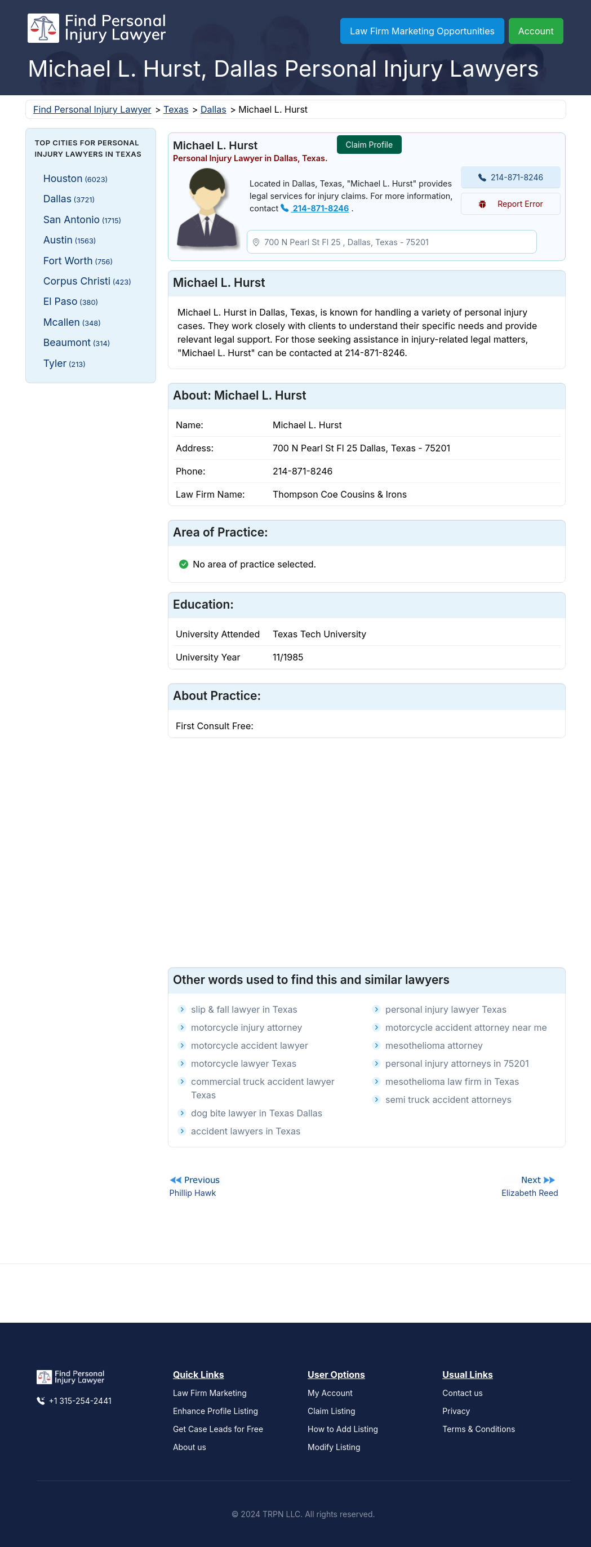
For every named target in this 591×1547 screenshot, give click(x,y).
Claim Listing (332, 1411)
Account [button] (536, 31)
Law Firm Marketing (210, 1393)
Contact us (462, 1393)
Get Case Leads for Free (218, 1429)
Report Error (510, 204)
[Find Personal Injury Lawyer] (97, 31)
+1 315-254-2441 (74, 1401)
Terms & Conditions (478, 1429)
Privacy (456, 1411)
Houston (75, 178)
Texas (175, 109)
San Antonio (82, 219)
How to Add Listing (343, 1429)
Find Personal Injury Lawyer (92, 109)
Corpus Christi (87, 281)
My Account (330, 1393)
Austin (69, 240)
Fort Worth (78, 261)
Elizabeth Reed (529, 1193)
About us (189, 1447)
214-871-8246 (315, 208)
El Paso (71, 301)
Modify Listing (334, 1447)
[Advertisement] (91, 561)
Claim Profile (369, 144)
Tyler (64, 363)
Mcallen (72, 322)
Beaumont (76, 342)
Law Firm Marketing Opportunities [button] (422, 31)
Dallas (213, 109)
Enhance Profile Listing (215, 1411)
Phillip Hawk (192, 1193)
